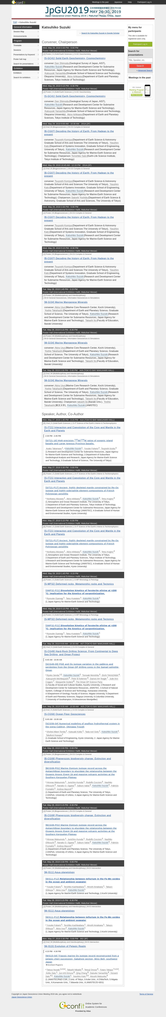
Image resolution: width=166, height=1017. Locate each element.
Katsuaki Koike (75, 732)
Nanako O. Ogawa (65, 786)
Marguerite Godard (64, 682)
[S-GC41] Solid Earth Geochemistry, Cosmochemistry (75, 58)
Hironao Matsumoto (56, 782)
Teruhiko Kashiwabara (74, 887)
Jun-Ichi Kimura (66, 973)
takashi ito (82, 402)
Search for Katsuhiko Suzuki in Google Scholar (100, 33)
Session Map (19, 31)
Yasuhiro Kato (79, 976)
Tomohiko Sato (79, 156)
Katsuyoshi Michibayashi (57, 679)
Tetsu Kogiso (107, 499)
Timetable (18, 45)
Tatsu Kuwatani (73, 598)
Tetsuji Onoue (90, 970)
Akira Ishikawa (74, 76)
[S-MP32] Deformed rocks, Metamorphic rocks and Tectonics (79, 584)
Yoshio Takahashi (53, 310)
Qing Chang (81, 973)
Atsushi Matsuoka (98, 976)
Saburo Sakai (83, 786)
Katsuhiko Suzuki (27, 22)
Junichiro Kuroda (75, 782)
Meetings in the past (140, 77)
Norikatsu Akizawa (55, 499)
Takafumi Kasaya (54, 735)
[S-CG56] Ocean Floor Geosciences (65, 714)
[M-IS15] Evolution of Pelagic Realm (65, 946)
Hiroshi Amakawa (95, 887)
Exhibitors (18, 73)
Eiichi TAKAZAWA (110, 675)
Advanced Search (145, 70)
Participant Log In (140, 44)
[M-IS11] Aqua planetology (59, 872)
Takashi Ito (90, 320)
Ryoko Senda (53, 675)
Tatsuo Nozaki (53, 970)
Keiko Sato (51, 973)
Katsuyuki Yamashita (55, 73)
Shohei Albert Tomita (56, 732)
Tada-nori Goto (92, 732)
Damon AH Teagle (98, 679)
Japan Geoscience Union (22, 997)
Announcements (20, 36)
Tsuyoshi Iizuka (108, 448)
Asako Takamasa (54, 448)
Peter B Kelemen (79, 679)
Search (140, 66)
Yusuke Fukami (91, 448)
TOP (15, 22)
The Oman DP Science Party (89, 682)
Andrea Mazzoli (64, 789)
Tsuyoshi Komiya (63, 139)
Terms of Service (146, 994)
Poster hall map (20, 59)
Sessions (17, 50)
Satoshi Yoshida (79, 197)
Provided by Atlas (83, 1011)
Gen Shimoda (62, 63)
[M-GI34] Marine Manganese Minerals (66, 302)
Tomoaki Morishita (90, 675)
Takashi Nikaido (74, 970)
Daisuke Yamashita (99, 973)
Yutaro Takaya (106, 970)
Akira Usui (60, 307)
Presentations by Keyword (24, 54)
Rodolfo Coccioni (94, 782)
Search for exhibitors (22, 77)
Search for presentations (23, 64)
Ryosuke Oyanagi (55, 598)
